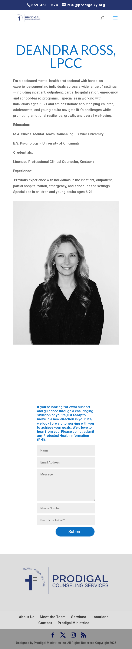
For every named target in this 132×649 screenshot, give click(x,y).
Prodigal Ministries (73, 623)
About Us (26, 617)
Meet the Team (53, 617)
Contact (45, 623)
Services (78, 617)
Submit (75, 531)
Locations (100, 617)
